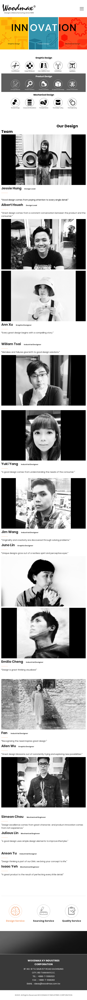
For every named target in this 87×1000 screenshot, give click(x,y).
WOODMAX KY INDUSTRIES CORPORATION (55, 995)
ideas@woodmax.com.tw (47, 983)
